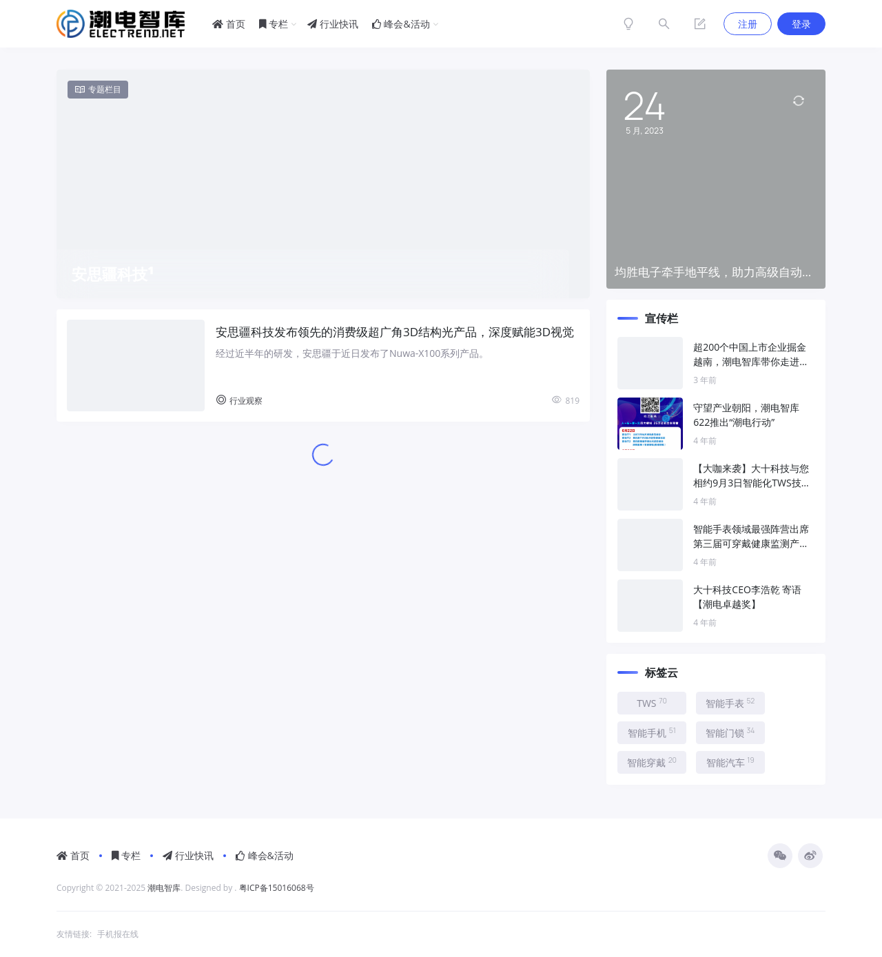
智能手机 (652, 732)
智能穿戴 (652, 762)
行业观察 (239, 401)
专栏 (274, 23)
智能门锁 (730, 732)
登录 (801, 23)
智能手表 (730, 703)
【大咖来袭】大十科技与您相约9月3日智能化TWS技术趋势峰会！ (751, 476)
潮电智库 (164, 888)
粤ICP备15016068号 (276, 888)
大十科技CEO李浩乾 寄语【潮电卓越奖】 (747, 596)
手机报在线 (118, 934)
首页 (228, 23)
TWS (652, 703)
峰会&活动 (401, 23)
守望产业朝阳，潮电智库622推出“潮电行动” (746, 415)
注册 (747, 23)
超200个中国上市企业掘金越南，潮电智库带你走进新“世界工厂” (751, 354)
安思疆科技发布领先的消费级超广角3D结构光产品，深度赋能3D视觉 (395, 332)
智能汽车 (730, 762)
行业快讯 (332, 23)
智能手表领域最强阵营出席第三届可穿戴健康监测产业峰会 (751, 536)
